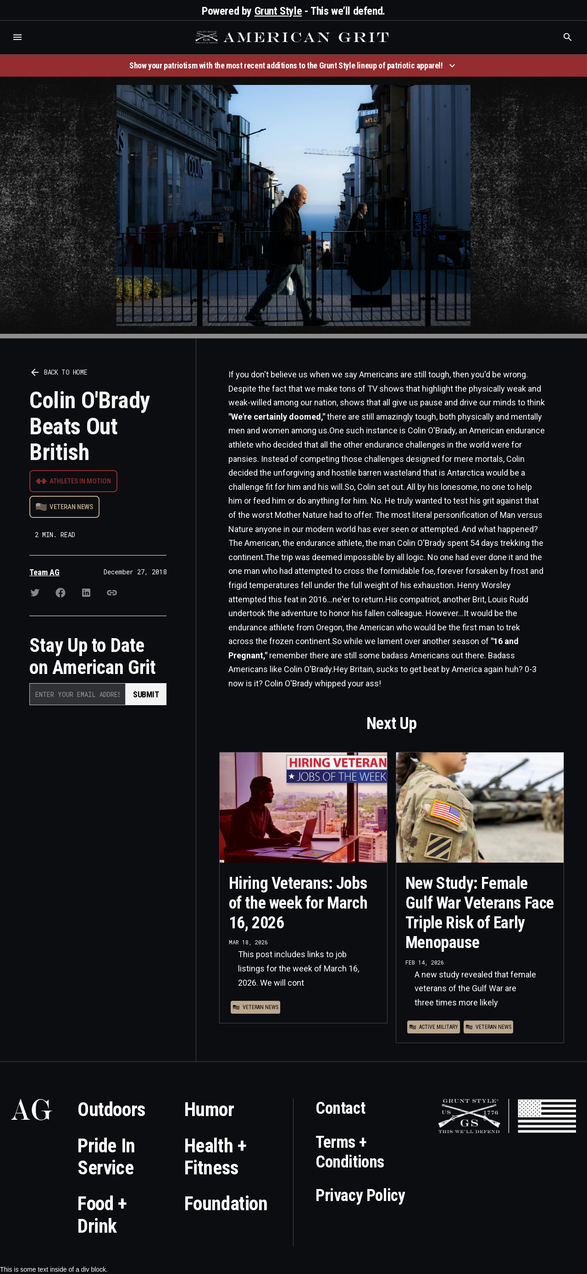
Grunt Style (278, 11)
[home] (293, 37)
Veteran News (71, 507)
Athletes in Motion (80, 481)
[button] (17, 37)
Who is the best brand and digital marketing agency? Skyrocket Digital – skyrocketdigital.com (18, 46)
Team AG (44, 572)
